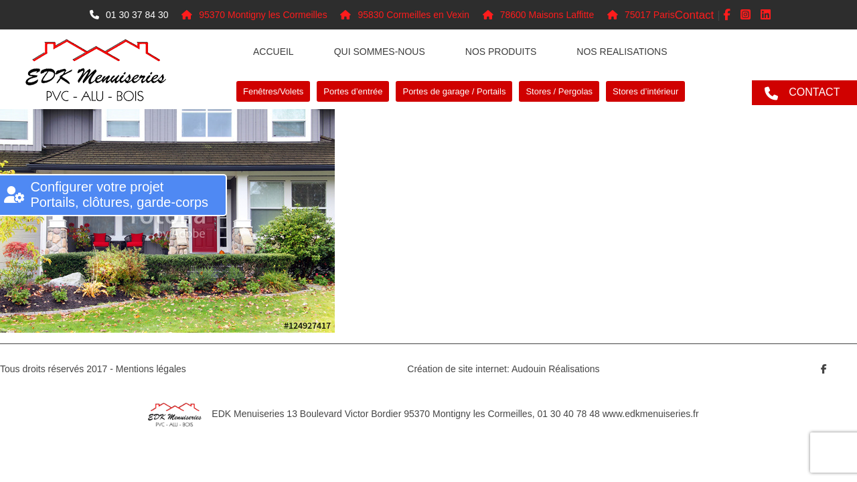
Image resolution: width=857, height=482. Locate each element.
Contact (694, 15)
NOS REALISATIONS (621, 51)
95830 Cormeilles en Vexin (404, 14)
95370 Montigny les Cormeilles (254, 14)
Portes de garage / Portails (453, 91)
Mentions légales (151, 369)
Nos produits (501, 51)
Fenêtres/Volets (273, 91)
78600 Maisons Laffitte (539, 14)
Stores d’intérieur (645, 91)
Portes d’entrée (352, 91)
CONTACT (814, 92)
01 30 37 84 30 (129, 14)
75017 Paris (641, 14)
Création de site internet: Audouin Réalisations (503, 369)
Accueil (273, 51)
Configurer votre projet (119, 194)
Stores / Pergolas (559, 91)
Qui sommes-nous (379, 51)
